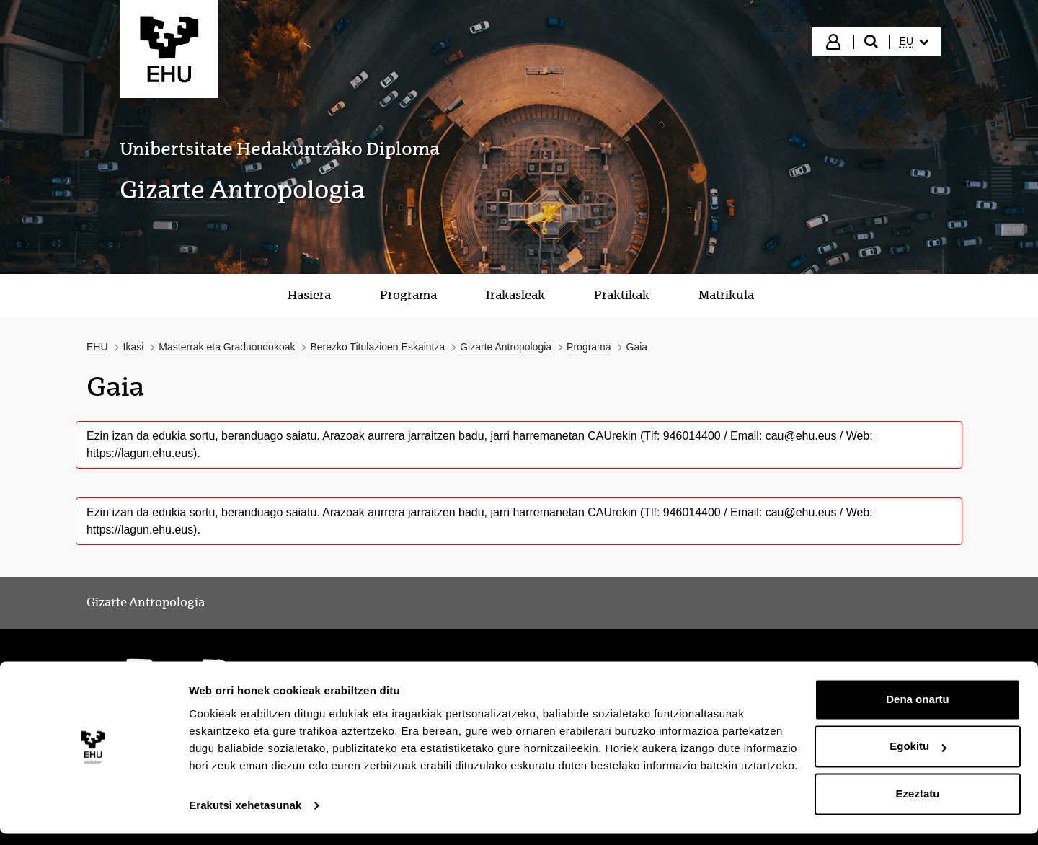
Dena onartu (917, 710)
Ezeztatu (918, 805)
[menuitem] (914, 41)
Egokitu (918, 757)
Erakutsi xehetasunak (245, 816)
